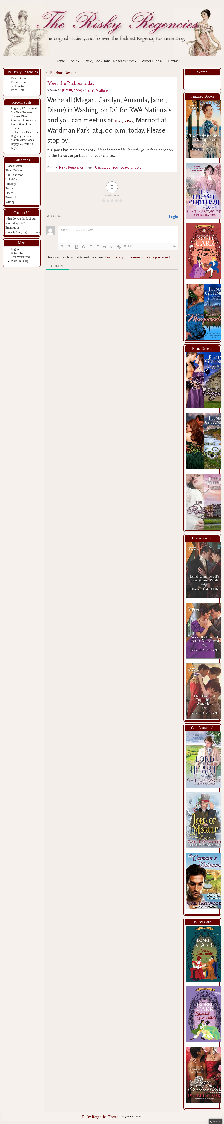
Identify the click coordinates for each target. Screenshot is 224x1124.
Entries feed (18, 253)
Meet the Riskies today (71, 83)
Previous (54, 72)
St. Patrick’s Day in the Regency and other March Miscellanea (25, 136)
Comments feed (20, 256)
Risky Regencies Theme (100, 1117)
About (73, 61)
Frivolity (10, 183)
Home (60, 61)
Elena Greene (19, 82)
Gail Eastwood (20, 86)
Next (70, 72)
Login (173, 217)
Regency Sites (124, 61)
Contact (173, 61)
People (9, 188)
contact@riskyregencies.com (22, 232)
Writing (10, 201)
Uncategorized (106, 167)
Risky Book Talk (97, 61)
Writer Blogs (152, 61)
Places (9, 192)
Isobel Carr (17, 90)
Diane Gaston (19, 78)
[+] (130, 246)
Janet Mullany (97, 90)
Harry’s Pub (124, 121)
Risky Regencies (71, 167)
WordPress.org (19, 260)
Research (10, 197)
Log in (15, 249)
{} (125, 246)
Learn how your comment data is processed (137, 257)
